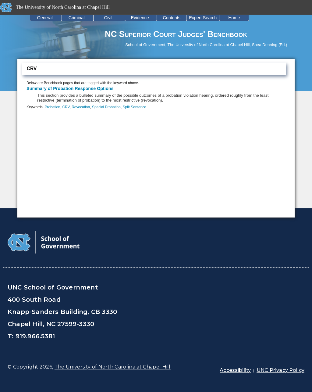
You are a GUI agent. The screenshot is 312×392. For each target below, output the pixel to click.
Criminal (77, 17)
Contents (171, 17)
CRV (65, 107)
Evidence (140, 17)
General (45, 17)
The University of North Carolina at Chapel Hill (113, 367)
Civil (108, 17)
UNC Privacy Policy (280, 370)
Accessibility (235, 370)
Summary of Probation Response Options (70, 88)
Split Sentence (134, 107)
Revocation (81, 107)
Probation (52, 107)
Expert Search (203, 17)
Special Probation (106, 107)
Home (234, 17)
